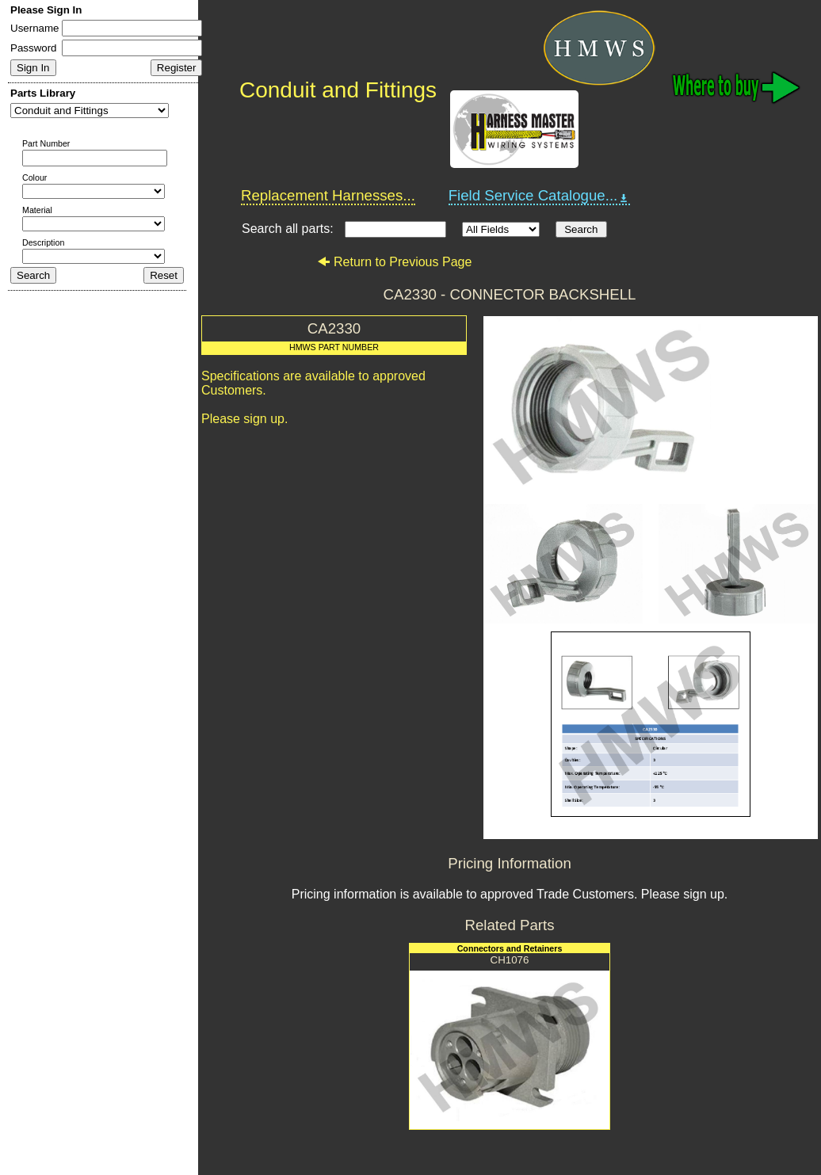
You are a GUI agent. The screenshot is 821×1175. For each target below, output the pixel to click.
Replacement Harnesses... (328, 195)
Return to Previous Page (394, 262)
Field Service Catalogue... (540, 195)
